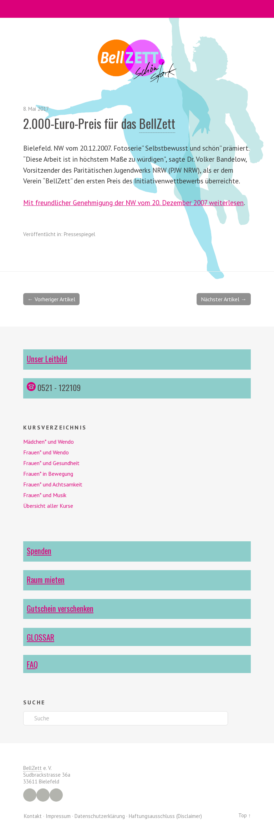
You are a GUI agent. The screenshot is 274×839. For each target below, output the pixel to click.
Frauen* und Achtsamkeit (52, 484)
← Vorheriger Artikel (51, 299)
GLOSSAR (40, 637)
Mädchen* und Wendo (48, 441)
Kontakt (33, 816)
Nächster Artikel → (224, 299)
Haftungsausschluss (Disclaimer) (165, 816)
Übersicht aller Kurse (48, 505)
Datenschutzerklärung (100, 816)
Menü (137, 9)
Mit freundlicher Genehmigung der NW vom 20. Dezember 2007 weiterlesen (133, 202)
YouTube (56, 795)
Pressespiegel (79, 234)
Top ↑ (244, 815)
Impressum (58, 816)
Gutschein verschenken (60, 608)
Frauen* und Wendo (46, 452)
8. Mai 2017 (36, 108)
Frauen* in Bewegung (48, 473)
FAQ (32, 664)
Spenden (39, 550)
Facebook (29, 795)
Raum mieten (46, 579)
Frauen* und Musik (44, 495)
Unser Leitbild (47, 358)
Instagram (43, 795)
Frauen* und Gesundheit (51, 463)
